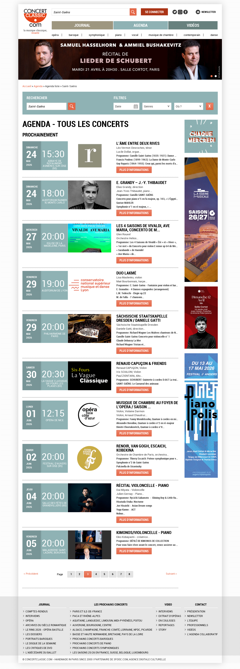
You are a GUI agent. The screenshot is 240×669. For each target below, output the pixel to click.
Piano (118, 35)
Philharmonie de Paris (54, 335)
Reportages (166, 625)
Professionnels (197, 625)
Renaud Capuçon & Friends (141, 363)
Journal (82, 25)
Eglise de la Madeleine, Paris (54, 244)
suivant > (171, 573)
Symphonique (97, 35)
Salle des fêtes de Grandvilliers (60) (54, 504)
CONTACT (201, 604)
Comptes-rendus (37, 611)
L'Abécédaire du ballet (41, 652)
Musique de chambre (161, 35)
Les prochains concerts (111, 604)
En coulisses (167, 620)
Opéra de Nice (55, 420)
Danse (214, 35)
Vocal (135, 35)
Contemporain (192, 35)
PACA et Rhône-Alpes (86, 616)
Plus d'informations (134, 170)
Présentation (196, 611)
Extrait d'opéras (170, 616)
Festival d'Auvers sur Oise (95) (54, 465)
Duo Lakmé (126, 273)
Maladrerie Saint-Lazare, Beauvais (54, 551)
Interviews (33, 616)
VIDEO (168, 604)
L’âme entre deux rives (138, 143)
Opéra (55, 35)
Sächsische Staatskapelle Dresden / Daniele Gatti (141, 318)
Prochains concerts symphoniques (96, 648)
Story (162, 629)
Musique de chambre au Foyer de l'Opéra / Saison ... (147, 404)
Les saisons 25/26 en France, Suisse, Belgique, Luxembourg (110, 652)
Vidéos (193, 25)
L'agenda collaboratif (202, 634)
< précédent (31, 573)
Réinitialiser (209, 106)
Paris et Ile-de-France (87, 611)
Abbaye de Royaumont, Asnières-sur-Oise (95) (54, 164)
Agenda (141, 25)
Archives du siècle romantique (46, 625)
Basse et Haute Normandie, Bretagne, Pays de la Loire (108, 634)
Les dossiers (34, 634)
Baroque (74, 35)
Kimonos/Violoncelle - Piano (143, 532)
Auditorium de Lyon (54, 290)
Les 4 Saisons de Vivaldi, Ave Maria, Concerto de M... (143, 228)
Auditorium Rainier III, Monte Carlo (54, 201)
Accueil (26, 86)
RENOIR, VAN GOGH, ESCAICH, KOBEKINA (141, 448)
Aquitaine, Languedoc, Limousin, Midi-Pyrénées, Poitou (107, 620)
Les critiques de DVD (39, 648)
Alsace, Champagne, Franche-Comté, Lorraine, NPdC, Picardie (112, 629)
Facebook (185, 12)
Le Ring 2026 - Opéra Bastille (44, 629)
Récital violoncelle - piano (142, 485)
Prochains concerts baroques (93, 638)
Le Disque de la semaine (41, 643)
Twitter (174, 12)
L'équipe (192, 620)
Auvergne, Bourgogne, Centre (92, 625)
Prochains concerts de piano (92, 643)
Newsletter (209, 12)
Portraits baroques (39, 638)
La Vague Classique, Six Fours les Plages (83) (55, 383)
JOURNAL (44, 604)
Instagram (180, 12)
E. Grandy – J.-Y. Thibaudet (141, 182)
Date (118, 106)
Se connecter (154, 12)
